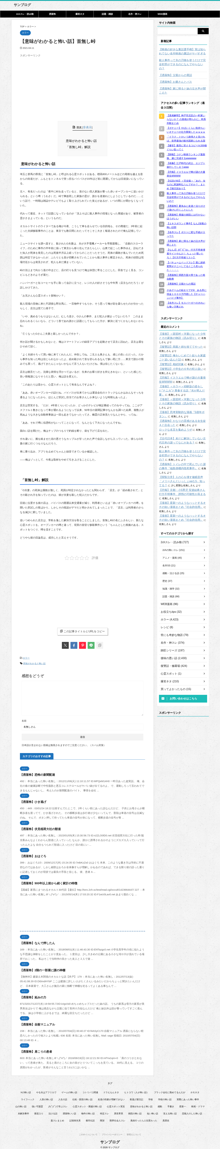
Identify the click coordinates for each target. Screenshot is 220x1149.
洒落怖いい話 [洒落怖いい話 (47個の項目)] (69, 1110)
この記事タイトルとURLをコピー (82, 629)
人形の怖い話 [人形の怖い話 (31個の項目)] (46, 1096)
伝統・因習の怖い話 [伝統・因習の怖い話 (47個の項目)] (82, 1096)
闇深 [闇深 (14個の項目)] (102, 1117)
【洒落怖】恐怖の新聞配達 (35, 771)
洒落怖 (52, 14)
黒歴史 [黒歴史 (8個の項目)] (166, 1117)
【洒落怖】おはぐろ (31, 852)
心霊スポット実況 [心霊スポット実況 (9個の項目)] (116, 1103)
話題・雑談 (107, 14)
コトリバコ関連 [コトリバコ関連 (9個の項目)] (90, 1089)
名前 (24, 717)
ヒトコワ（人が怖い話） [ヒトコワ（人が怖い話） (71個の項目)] (136, 1089)
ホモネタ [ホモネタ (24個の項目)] (194, 1089)
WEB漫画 (162, 14)
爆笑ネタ (79, 14)
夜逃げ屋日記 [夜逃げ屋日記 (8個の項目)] (136, 1096)
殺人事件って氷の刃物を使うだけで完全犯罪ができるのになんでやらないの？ (183, 62)
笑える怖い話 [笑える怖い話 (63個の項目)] (170, 1110)
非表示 (87, 127)
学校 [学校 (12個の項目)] (150, 1096)
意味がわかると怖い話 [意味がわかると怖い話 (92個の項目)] (141, 1103)
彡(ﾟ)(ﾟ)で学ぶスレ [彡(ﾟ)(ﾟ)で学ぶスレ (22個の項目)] (57, 1103)
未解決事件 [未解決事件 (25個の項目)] (23, 1110)
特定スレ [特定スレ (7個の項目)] (104, 1110)
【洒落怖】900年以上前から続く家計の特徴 (45, 880)
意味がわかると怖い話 (82, 140)
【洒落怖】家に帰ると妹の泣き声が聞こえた (183, 84)
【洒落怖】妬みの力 (31, 994)
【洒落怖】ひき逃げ (31, 798)
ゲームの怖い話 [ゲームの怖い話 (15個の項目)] (69, 1089)
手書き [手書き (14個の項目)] (170, 1103)
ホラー (26, 656)
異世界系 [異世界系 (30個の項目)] (118, 1110)
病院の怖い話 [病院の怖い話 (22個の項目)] (135, 1110)
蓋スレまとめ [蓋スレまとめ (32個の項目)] (57, 1117)
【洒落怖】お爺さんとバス (173, 77)
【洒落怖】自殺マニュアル (35, 1021)
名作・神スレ (135, 14)
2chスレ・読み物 (24, 14)
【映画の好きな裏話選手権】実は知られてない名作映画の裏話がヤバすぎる (183, 51)
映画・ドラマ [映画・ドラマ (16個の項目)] (198, 1103)
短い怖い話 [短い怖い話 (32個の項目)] (152, 1110)
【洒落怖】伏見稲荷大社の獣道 (38, 825)
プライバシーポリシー (112, 1132)
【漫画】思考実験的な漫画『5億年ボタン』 (182, 395)
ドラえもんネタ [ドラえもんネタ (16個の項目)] (111, 1089)
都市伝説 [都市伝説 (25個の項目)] (90, 1117)
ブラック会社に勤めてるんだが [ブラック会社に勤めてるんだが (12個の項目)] (169, 1089)
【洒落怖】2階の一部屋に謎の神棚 (40, 967)
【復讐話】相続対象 (170, 352)
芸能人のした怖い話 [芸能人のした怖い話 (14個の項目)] (192, 1110)
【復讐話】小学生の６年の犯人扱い (178, 356)
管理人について (134, 1132)
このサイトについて (88, 1132)
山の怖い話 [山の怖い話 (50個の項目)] (20, 1103)
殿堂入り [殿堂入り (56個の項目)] (38, 1110)
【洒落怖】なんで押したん (35, 939)
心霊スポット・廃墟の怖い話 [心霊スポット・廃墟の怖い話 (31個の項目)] (87, 1103)
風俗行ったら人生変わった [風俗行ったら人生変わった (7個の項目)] (143, 1117)
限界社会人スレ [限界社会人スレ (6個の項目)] (117, 1117)
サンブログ (22, 5)
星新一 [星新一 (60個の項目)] (182, 1103)
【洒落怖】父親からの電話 (173, 71)
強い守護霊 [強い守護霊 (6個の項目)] (37, 1103)
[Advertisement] (49, 83)
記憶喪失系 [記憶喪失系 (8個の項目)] (75, 1117)
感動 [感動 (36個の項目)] (160, 1103)
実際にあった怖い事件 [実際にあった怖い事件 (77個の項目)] (188, 1096)
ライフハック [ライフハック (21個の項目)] (27, 1096)
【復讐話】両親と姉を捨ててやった (178, 334)
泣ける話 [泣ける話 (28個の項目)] (52, 1110)
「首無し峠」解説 (80, 145)
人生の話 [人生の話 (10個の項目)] (62, 1096)
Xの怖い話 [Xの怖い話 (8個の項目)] (26, 1089)
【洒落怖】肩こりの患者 (34, 1048)
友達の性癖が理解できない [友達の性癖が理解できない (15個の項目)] (111, 1096)
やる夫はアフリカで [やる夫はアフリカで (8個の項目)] (46, 1089)
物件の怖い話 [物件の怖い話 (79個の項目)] (88, 1110)
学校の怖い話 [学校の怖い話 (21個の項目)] (165, 1096)
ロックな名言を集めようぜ (173, 413)
